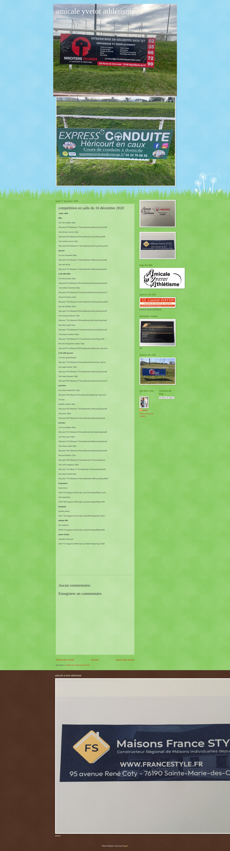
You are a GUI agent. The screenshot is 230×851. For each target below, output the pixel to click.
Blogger (125, 846)
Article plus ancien (125, 659)
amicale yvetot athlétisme (95, 11)
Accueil (95, 659)
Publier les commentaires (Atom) (78, 665)
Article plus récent (65, 659)
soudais (145, 410)
